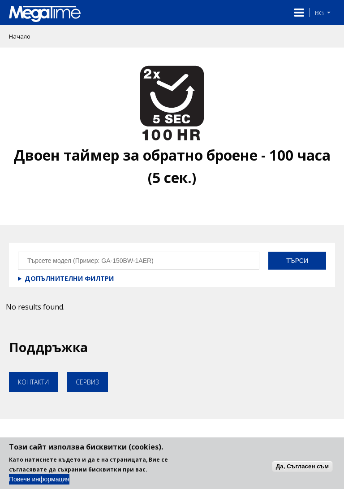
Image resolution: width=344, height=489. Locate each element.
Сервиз (87, 382)
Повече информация (39, 483)
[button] (299, 12)
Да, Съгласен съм (302, 470)
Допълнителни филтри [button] (69, 278)
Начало (19, 36)
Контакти (33, 382)
